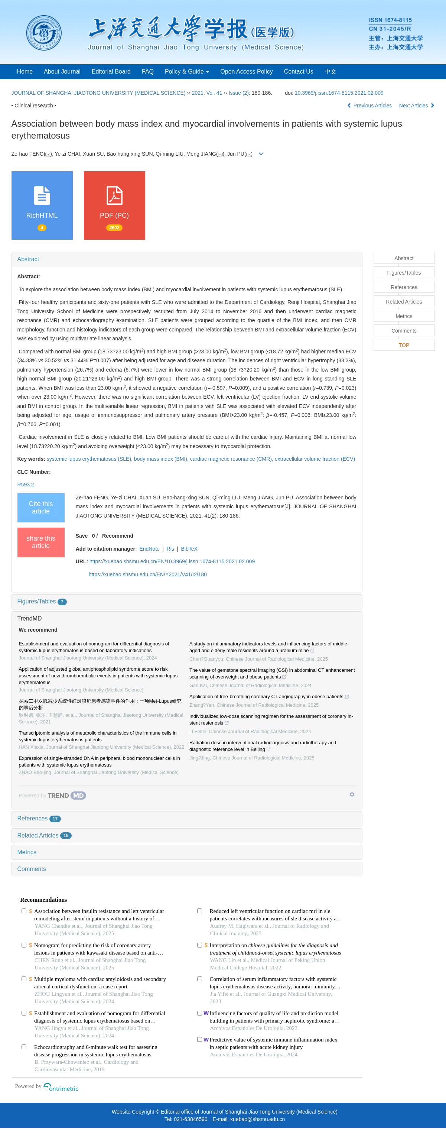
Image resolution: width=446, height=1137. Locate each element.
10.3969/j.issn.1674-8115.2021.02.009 (339, 93)
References (39, 818)
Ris (170, 549)
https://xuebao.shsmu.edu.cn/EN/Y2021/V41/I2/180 (148, 574)
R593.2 (25, 484)
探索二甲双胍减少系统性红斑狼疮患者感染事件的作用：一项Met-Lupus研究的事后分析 (100, 704)
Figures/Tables (42, 601)
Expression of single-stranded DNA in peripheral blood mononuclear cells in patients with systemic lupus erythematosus (99, 761)
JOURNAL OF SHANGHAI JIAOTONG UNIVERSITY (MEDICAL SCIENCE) (99, 93)
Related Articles (44, 835)
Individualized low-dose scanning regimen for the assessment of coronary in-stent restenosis (271, 720)
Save (82, 536)
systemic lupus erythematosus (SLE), (90, 459)
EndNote (149, 549)
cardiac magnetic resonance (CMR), (232, 459)
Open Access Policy (246, 71)
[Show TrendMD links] (352, 794)
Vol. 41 (214, 93)
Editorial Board (111, 71)
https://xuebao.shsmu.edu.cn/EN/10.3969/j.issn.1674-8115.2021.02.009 (172, 561)
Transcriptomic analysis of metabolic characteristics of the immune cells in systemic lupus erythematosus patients (98, 736)
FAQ (148, 71)
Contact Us (298, 71)
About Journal (62, 71)
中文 (330, 71)
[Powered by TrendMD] (53, 795)
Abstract (28, 259)
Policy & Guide (187, 71)
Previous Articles (370, 105)
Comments (31, 869)
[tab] (187, 259)
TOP (404, 345)
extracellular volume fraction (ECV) (315, 459)
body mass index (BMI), (162, 459)
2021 (198, 93)
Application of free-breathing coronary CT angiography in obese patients (269, 697)
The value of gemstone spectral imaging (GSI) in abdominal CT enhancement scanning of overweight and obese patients (272, 674)
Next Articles (417, 105)
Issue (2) (239, 93)
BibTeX (189, 549)
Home (25, 71)
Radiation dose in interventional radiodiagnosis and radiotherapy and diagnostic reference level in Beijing (262, 747)
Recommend (117, 536)
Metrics (27, 852)
